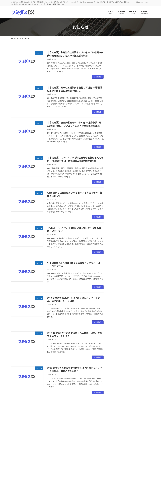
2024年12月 (118, 241)
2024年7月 (117, 261)
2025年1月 (117, 236)
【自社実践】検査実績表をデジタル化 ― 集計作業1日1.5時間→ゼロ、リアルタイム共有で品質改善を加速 (130, 92)
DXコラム (127, 55)
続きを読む (97, 77)
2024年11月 (118, 246)
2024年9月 (117, 256)
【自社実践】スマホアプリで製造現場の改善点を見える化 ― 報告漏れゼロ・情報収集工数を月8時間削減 (130, 108)
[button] (45, 440)
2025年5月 (117, 225)
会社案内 (16, 455)
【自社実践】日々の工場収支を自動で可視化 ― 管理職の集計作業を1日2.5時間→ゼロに (130, 77)
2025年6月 (117, 220)
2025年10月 (118, 210)
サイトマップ (48, 455)
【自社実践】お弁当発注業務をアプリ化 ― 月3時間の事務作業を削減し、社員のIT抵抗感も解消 (130, 61)
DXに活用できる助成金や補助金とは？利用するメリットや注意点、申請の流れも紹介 (130, 188)
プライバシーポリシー (31, 455)
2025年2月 (117, 231)
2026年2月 (117, 205)
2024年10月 (118, 251)
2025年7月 (117, 215)
